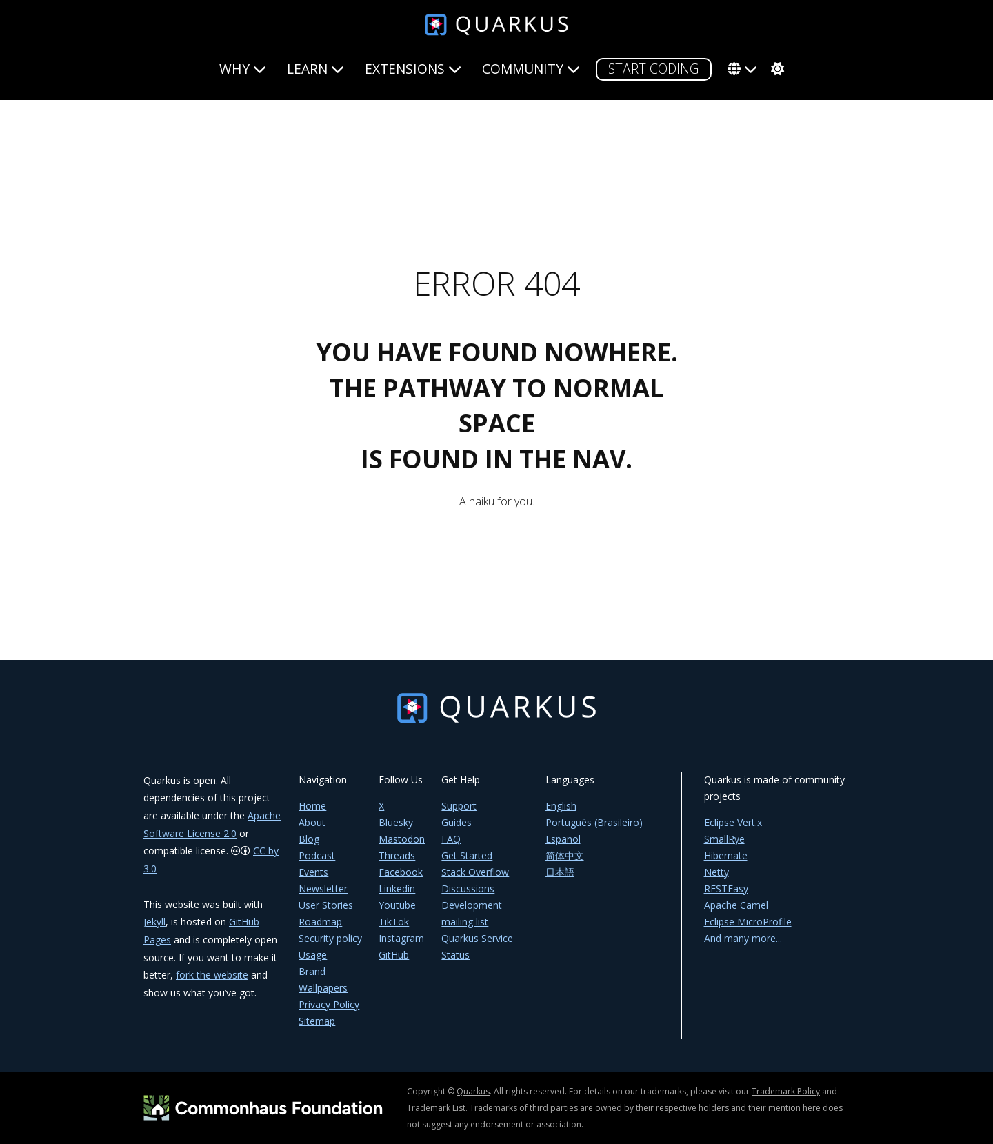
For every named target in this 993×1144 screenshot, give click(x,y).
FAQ (451, 838)
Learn (315, 68)
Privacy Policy (329, 1004)
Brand (312, 971)
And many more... (743, 938)
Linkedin (397, 888)
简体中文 (564, 855)
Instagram (401, 938)
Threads (397, 855)
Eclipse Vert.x (733, 822)
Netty (716, 872)
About (312, 822)
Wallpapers (323, 987)
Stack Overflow (475, 872)
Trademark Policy (786, 1091)
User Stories (326, 905)
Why (242, 68)
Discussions (467, 888)
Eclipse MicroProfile (748, 921)
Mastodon (402, 838)
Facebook (401, 872)
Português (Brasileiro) (594, 822)
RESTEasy (726, 888)
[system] (776, 69)
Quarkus (473, 1091)
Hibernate (726, 855)
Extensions (413, 68)
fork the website (212, 974)
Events (313, 872)
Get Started (466, 855)
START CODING (653, 68)
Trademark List (436, 1108)
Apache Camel (736, 905)
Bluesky (396, 822)
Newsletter (323, 888)
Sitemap (317, 1020)
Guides (456, 822)
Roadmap (320, 921)
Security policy (330, 938)
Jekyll (154, 921)
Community (531, 68)
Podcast (317, 855)
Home (312, 805)
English (560, 805)
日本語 (559, 872)
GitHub (394, 954)
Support (459, 805)
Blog (309, 838)
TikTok (394, 921)
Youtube (397, 905)
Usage (313, 954)
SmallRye (724, 838)
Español (563, 838)
